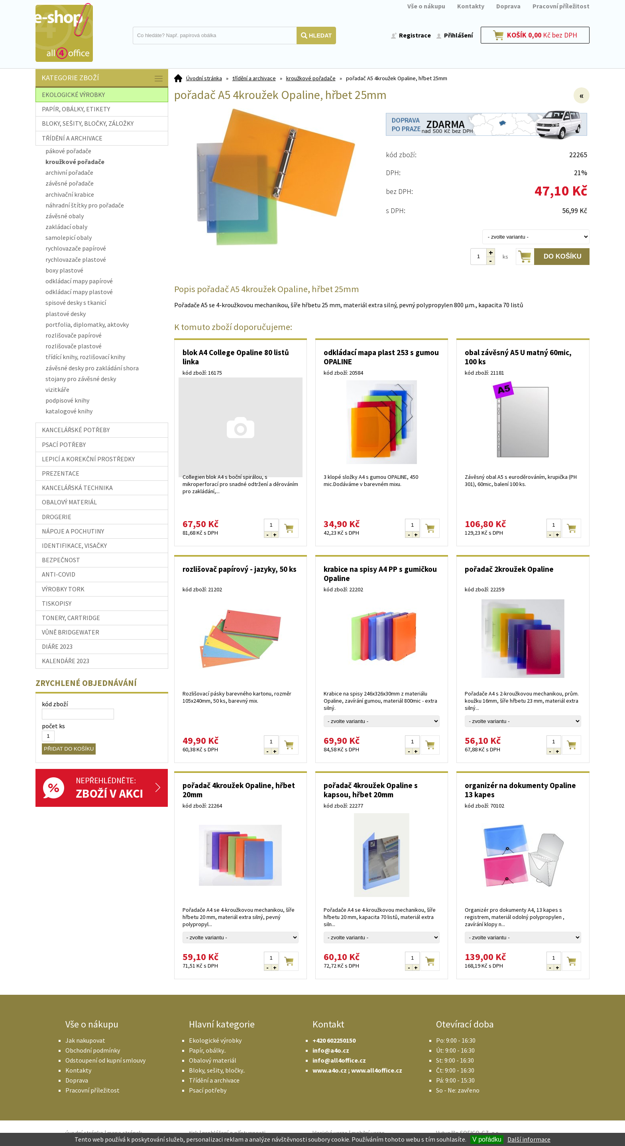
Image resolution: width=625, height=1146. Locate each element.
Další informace (528, 1139)
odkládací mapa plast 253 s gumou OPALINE (381, 357)
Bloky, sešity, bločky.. (217, 1070)
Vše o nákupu (426, 6)
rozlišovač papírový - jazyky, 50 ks (240, 569)
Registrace (415, 35)
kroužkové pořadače (311, 78)
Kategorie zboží (102, 78)
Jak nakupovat (85, 1040)
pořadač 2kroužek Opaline (509, 569)
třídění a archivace (254, 78)
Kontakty (470, 6)
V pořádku (486, 1139)
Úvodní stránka (204, 78)
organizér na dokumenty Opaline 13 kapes (520, 789)
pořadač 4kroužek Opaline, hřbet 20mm (239, 789)
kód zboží (55, 704)
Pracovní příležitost (561, 6)
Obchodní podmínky (92, 1050)
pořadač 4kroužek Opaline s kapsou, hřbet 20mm (371, 789)
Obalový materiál (212, 1060)
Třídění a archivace (214, 1080)
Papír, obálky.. (207, 1050)
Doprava (508, 6)
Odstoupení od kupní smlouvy (105, 1060)
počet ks (53, 726)
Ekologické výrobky (215, 1040)
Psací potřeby (207, 1090)
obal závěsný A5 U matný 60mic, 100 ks (518, 357)
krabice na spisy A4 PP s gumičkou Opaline (380, 573)
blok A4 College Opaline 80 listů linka (236, 357)
